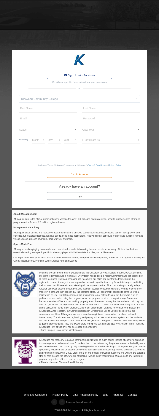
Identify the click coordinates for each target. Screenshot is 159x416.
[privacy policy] (115, 165)
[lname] (111, 109)
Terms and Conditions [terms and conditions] (34, 394)
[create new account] (79, 174)
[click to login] (79, 196)
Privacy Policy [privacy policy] (60, 394)
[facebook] (61, 401)
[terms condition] (96, 165)
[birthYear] (70, 140)
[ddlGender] (111, 140)
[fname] (48, 109)
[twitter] (54, 401)
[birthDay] (54, 140)
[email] (48, 119)
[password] (111, 119)
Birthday (23, 139)
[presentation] (79, 153)
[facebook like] (99, 402)
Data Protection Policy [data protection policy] (85, 394)
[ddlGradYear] (111, 129)
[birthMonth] (38, 140)
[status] (48, 129)
